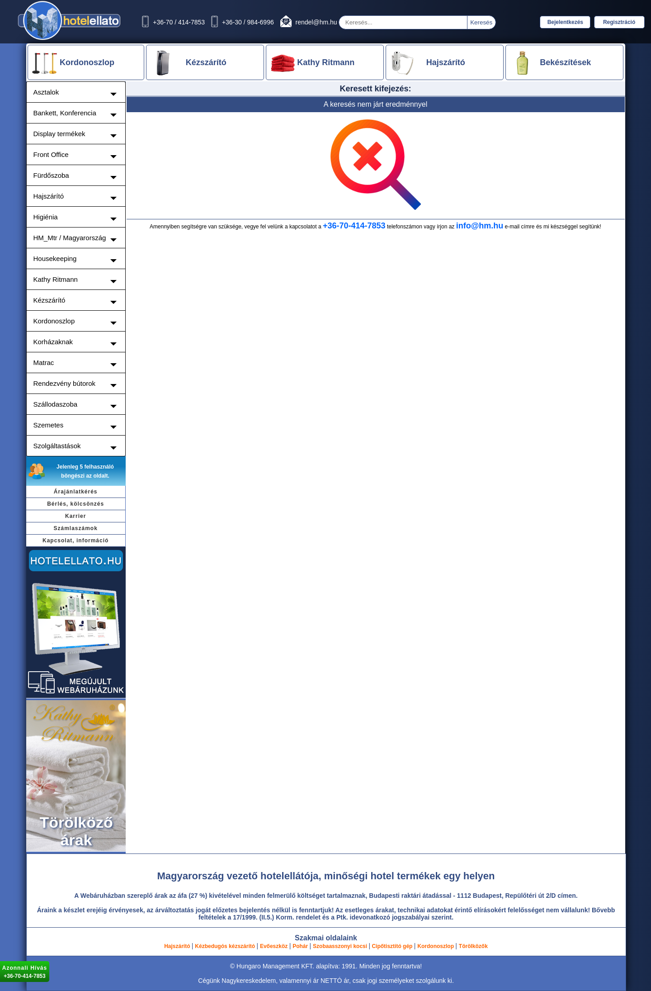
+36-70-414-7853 (354, 225)
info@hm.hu (480, 225)
